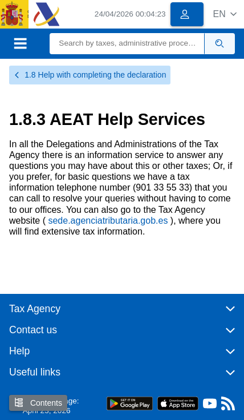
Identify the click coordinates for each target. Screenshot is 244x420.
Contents (38, 402)
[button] (225, 14)
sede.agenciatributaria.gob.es (109, 220)
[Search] (127, 43)
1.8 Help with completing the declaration (90, 74)
